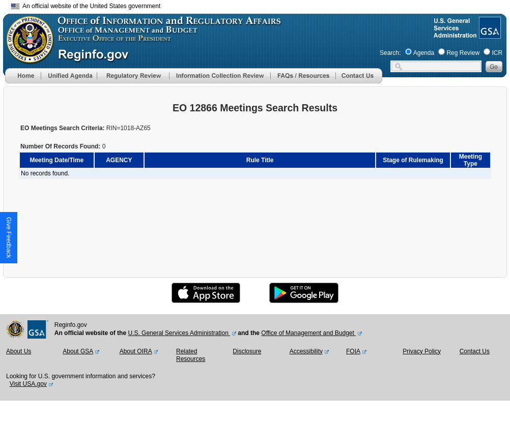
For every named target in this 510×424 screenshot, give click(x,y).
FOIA (353, 351)
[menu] (69, 75)
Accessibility (306, 351)
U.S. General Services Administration (179, 333)
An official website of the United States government (85, 6)
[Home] (23, 81)
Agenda (423, 52)
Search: (390, 52)
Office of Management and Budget (308, 333)
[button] (69, 75)
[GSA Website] (488, 34)
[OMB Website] (26, 58)
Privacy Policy (422, 351)
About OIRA (136, 351)
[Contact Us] (358, 81)
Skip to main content (261, 5)
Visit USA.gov (28, 383)
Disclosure (247, 351)
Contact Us (475, 351)
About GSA (78, 351)
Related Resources (190, 355)
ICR (497, 52)
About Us (18, 351)
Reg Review (462, 52)
